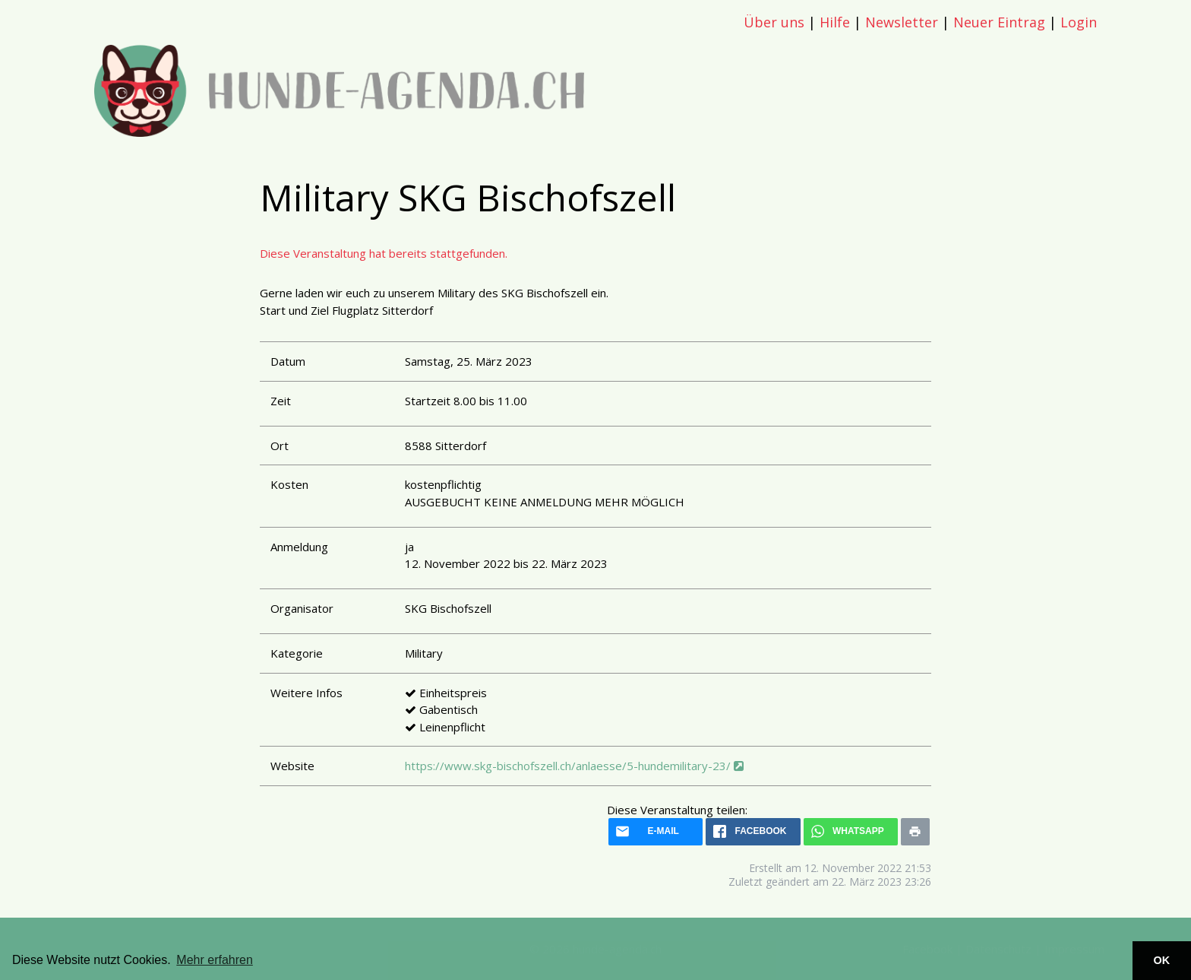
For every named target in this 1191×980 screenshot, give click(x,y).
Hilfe (835, 22)
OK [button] (1162, 960)
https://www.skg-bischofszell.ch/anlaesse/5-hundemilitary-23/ (574, 765)
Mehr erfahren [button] (214, 959)
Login (1078, 22)
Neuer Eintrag (999, 22)
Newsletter (901, 22)
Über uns (774, 22)
